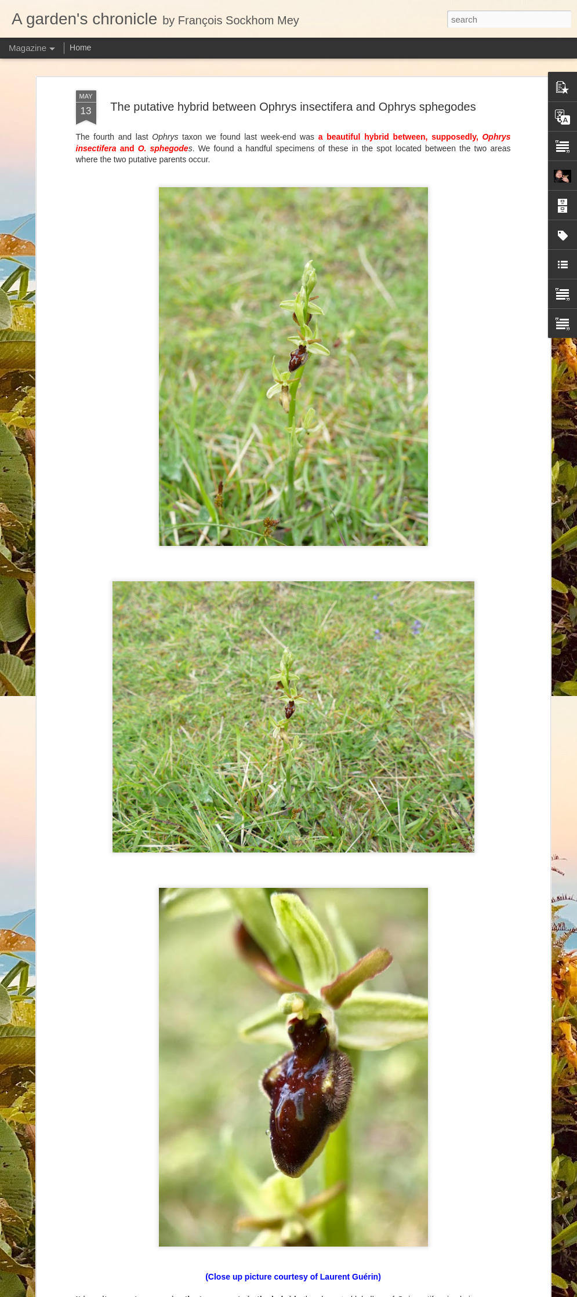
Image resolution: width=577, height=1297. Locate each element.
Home (80, 47)
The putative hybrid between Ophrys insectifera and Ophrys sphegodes (293, 106)
